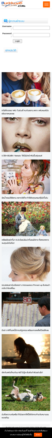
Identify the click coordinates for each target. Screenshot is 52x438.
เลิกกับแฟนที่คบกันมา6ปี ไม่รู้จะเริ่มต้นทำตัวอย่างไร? (22, 372)
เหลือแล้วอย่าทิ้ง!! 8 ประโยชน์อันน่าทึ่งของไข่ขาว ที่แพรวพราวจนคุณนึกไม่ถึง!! (25, 241)
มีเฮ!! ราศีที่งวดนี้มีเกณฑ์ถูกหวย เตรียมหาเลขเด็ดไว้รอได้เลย (25, 330)
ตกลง (38, 435)
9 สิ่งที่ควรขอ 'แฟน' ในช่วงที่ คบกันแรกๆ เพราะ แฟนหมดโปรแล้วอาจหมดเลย (25, 112)
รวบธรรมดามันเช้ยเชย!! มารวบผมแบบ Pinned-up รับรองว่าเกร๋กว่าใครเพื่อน (26, 286)
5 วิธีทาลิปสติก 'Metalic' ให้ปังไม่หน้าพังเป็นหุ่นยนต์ (22, 155)
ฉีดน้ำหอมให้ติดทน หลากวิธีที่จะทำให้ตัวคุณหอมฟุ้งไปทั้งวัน (25, 197)
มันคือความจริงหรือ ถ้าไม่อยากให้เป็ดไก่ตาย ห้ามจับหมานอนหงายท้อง (25, 416)
